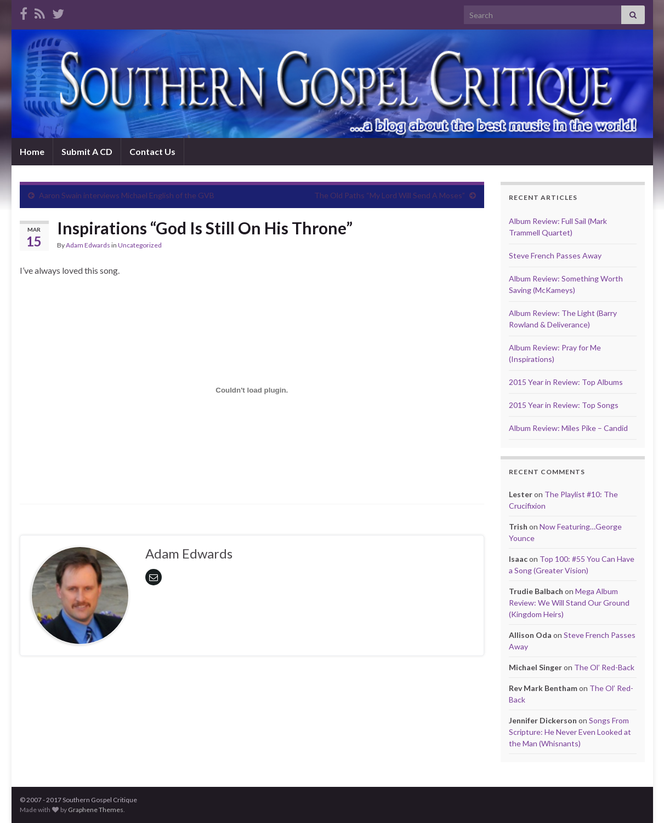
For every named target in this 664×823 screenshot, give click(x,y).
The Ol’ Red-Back (604, 667)
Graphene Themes (95, 809)
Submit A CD (86, 151)
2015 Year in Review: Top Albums (566, 382)
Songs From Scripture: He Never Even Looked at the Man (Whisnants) (570, 732)
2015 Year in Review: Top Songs (563, 405)
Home (32, 151)
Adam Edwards (88, 245)
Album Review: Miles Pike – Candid (568, 428)
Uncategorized (140, 245)
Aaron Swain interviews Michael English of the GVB (126, 195)
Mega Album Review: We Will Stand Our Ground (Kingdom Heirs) (569, 602)
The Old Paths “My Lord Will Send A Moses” (389, 195)
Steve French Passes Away (555, 255)
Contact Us (152, 151)
